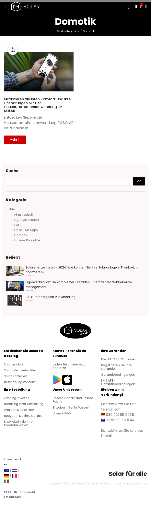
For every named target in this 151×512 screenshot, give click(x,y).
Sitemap (141, 483)
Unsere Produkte (27, 240)
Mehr (14, 139)
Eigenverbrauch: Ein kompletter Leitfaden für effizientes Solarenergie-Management (80, 284)
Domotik (20, 235)
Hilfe (12, 209)
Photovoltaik (24, 215)
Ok (139, 181)
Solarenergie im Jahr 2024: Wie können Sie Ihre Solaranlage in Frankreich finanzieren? (82, 269)
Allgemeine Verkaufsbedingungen (110, 483)
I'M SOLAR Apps (26, 230)
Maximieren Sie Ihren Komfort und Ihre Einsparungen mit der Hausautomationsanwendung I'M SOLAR (37, 105)
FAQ (17, 225)
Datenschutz (75, 483)
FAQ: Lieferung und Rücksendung (51, 297)
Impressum (56, 483)
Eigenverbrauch (26, 220)
